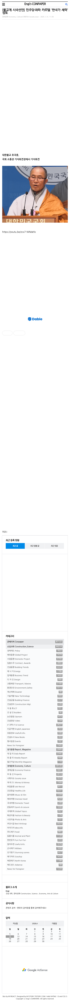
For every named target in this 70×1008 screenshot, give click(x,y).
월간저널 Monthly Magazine (34, 762)
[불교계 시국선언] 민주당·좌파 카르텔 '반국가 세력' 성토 (35, 11)
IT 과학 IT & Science (34, 725)
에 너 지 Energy (34, 671)
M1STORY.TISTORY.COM (35, 996)
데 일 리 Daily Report (34, 753)
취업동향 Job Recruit (34, 786)
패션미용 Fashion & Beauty (34, 815)
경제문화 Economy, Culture (34, 766)
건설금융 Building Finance (34, 700)
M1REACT (12, 996)
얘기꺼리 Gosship (34, 856)
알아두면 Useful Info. (34, 844)
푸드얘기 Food (34, 832)
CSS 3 (65, 996)
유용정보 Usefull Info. (34, 733)
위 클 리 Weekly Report (34, 758)
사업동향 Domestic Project (34, 659)
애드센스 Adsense (34, 865)
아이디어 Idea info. (34, 828)
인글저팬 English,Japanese (34, 729)
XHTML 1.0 (55, 996)
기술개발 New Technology (34, 696)
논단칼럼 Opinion (34, 716)
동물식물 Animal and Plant (34, 836)
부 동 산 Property (34, 774)
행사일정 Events (34, 741)
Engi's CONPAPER (35, 3)
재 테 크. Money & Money (34, 782)
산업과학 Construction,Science (34, 646)
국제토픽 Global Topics (34, 811)
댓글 (4, 532)
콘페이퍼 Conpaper (34, 642)
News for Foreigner (34, 745)
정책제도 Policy (34, 651)
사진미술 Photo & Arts (34, 819)
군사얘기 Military (34, 848)
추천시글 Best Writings (34, 823)
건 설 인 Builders (34, 712)
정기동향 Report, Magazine (34, 749)
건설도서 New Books (34, 737)
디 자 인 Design (34, 679)
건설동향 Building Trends (34, 667)
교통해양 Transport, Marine (34, 683)
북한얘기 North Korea (34, 860)
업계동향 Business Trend (34, 675)
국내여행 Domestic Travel (34, 803)
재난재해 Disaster (34, 692)
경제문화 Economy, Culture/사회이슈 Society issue (20, 17)
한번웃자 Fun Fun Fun (34, 840)
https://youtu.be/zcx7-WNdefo (19, 232)
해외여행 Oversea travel (34, 799)
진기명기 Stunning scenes (34, 852)
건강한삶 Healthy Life (34, 790)
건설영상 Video (34, 720)
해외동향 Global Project (34, 655)
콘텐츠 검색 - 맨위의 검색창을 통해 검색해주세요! (26, 908)
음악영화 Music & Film (34, 795)
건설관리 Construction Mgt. (34, 704)
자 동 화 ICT (34, 708)
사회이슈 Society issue (34, 778)
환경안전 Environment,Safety (34, 688)
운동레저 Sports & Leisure (34, 807)
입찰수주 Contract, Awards (34, 663)
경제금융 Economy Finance (34, 770)
